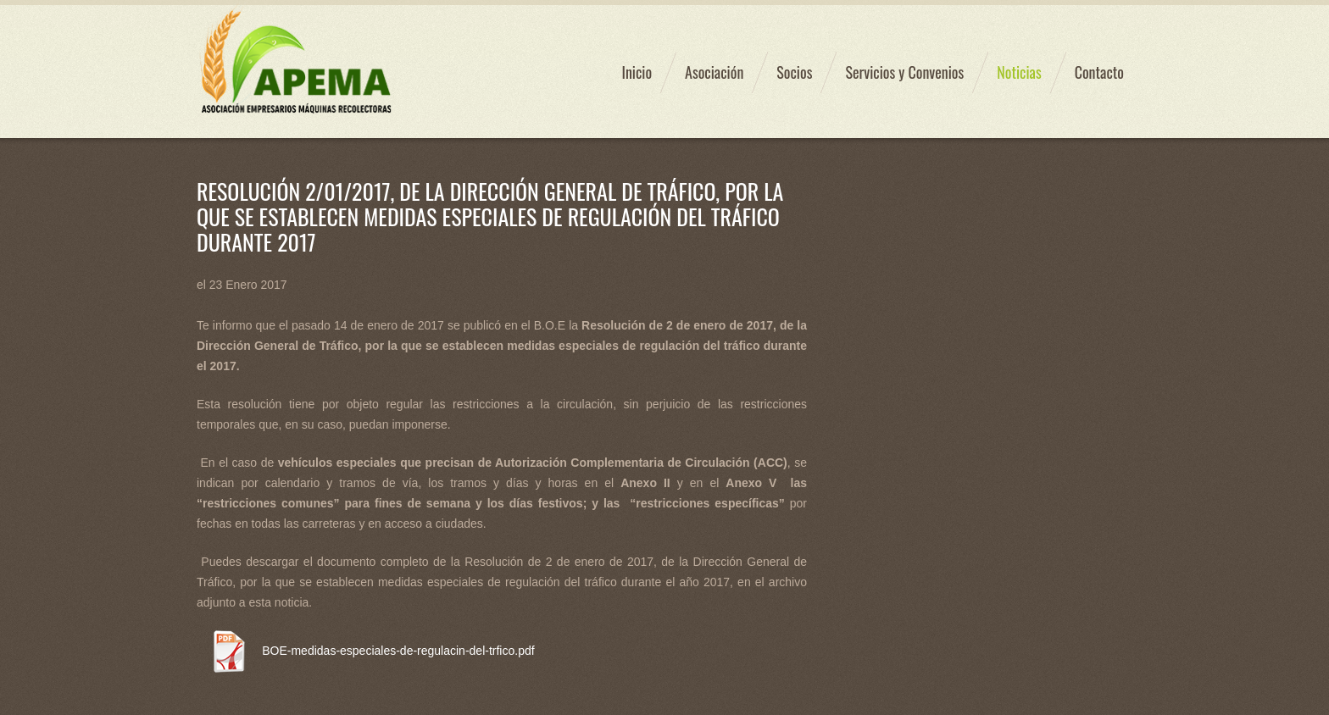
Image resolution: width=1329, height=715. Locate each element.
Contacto (1099, 72)
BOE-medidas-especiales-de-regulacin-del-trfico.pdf (398, 650)
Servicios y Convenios (904, 72)
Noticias (1019, 72)
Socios (794, 72)
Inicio (636, 72)
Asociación (714, 72)
